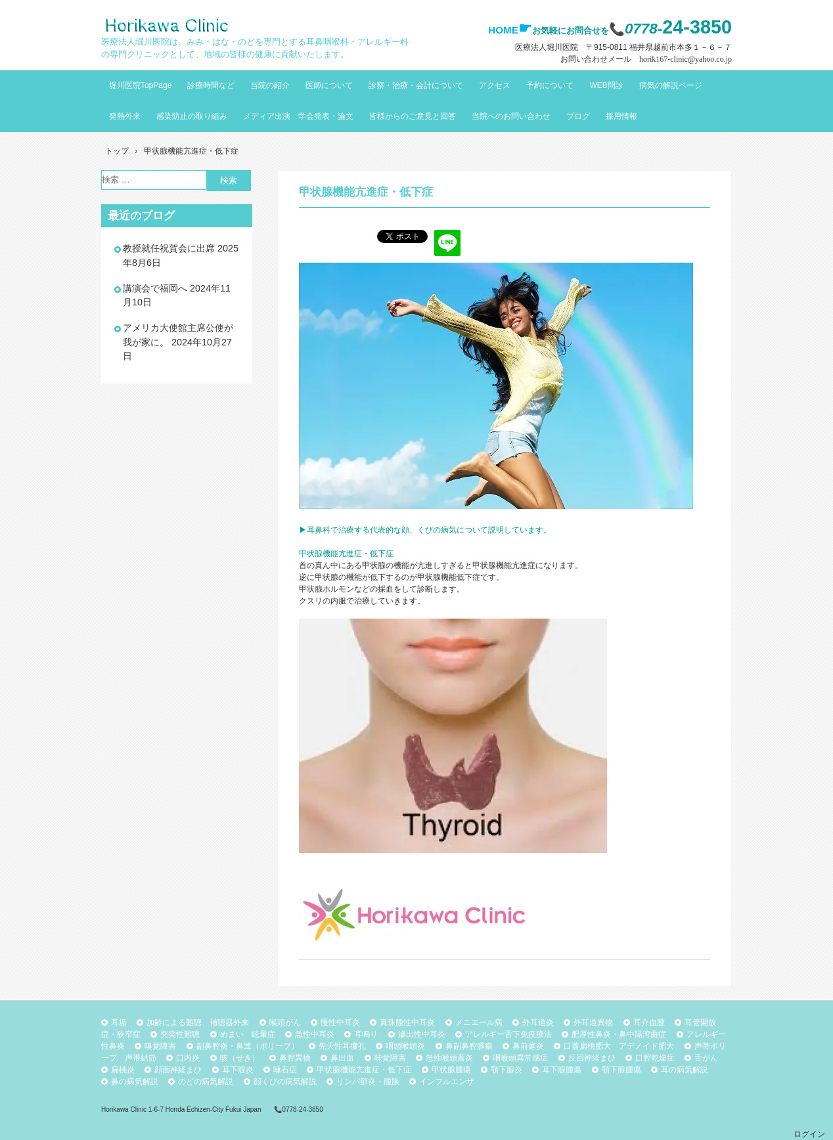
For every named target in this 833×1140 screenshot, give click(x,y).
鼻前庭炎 (528, 1046)
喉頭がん (285, 1022)
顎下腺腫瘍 (621, 1069)
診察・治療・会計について (416, 85)
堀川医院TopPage (140, 85)
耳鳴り (366, 1034)
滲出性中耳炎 (421, 1034)
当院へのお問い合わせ (511, 116)
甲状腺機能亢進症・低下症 (364, 1069)
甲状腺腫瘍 (451, 1069)
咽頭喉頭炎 (405, 1046)
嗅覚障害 (160, 1046)
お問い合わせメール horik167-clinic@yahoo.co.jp (646, 59)
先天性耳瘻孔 (342, 1046)
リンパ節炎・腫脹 (367, 1081)
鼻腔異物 (295, 1058)
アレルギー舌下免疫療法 (508, 1034)
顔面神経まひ (178, 1069)
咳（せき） (239, 1058)
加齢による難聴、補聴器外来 (197, 1022)
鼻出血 (342, 1058)
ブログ (578, 116)
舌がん (706, 1058)
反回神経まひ (592, 1058)
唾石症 (285, 1069)
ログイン (809, 1134)
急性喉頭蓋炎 (449, 1058)
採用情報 (621, 116)
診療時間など (211, 85)
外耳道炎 (538, 1022)
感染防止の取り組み (191, 116)
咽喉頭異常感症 (520, 1058)
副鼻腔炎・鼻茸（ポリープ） (247, 1046)
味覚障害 (390, 1058)
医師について (329, 85)
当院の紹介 (270, 85)
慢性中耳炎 (340, 1022)
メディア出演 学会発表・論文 (298, 116)
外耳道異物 (593, 1022)
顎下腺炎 (506, 1069)
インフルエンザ (446, 1081)
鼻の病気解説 (134, 1081)
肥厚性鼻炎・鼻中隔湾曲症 (619, 1034)
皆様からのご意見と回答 (412, 116)
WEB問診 (606, 85)
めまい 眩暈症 (247, 1034)
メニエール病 (479, 1022)
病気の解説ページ (670, 85)
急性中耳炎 (314, 1034)
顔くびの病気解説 (285, 1081)
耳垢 (119, 1022)
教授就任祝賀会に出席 (169, 248)
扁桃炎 (123, 1069)
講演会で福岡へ (155, 288)
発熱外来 (125, 116)
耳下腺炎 (238, 1069)
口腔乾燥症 (655, 1058)
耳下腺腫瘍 (561, 1069)
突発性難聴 (180, 1034)
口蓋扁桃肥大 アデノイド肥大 (619, 1046)
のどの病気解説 (205, 1081)
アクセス (494, 85)
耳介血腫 (649, 1022)
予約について (550, 85)
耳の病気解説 (684, 1069)
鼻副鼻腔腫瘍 (469, 1046)
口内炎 (188, 1058)
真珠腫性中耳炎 (407, 1022)
